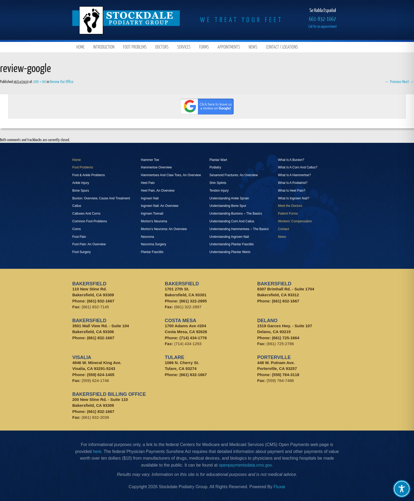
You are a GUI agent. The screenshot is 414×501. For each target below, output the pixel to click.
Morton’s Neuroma (154, 221)
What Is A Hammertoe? (294, 175)
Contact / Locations (282, 47)
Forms (204, 47)
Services (183, 47)
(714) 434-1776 (193, 338)
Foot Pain (79, 237)
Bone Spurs (80, 190)
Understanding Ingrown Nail (229, 237)
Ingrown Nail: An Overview (159, 206)
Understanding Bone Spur (227, 206)
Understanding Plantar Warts (229, 252)
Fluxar (279, 486)
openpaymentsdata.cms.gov (245, 465)
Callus (76, 206)
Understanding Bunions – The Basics (235, 213)
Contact (283, 229)
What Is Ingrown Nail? (293, 198)
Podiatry (215, 167)
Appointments (228, 47)
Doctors (162, 47)
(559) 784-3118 (285, 374)
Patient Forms (288, 213)
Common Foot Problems (89, 221)
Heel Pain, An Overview (157, 190)
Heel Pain (148, 183)
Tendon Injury (219, 190)
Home (80, 47)
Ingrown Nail (150, 198)
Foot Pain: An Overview (89, 244)
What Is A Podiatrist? (293, 183)
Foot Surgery (81, 252)
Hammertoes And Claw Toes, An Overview (171, 175)
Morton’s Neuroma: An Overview (164, 229)
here (97, 451)
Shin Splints (217, 183)
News (253, 47)
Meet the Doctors (290, 206)
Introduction (103, 47)
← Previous (393, 81)
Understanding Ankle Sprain (229, 198)
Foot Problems (135, 47)
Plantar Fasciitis (152, 252)
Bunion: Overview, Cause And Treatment (101, 198)
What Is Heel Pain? (291, 190)
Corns (76, 229)
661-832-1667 (322, 18)
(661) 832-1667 (100, 301)
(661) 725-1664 (285, 338)
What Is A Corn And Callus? (297, 167)
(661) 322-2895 (193, 301)
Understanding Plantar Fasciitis (231, 244)
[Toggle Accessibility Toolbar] (401, 488)
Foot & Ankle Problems (88, 175)
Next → (408, 81)
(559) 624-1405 (100, 374)
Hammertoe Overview (156, 167)
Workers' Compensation (295, 221)
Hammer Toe (150, 160)
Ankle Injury (80, 183)
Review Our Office (61, 81)
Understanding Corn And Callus (231, 221)
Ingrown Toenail (152, 213)
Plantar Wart (218, 160)
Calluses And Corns (86, 213)
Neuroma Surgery (153, 244)
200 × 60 (39, 81)
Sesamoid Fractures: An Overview (233, 175)
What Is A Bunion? (291, 160)
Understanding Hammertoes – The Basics (239, 229)
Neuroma (147, 237)
